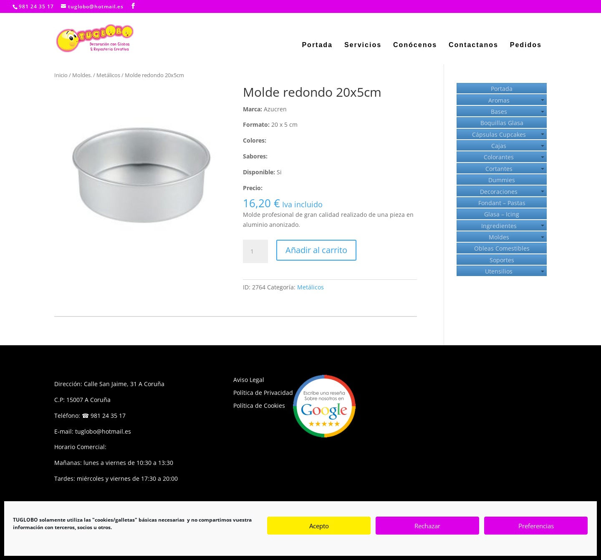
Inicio (61, 75)
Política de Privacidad (263, 393)
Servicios (362, 45)
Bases (499, 112)
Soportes (502, 260)
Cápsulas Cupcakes (499, 134)
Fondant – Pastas (501, 203)
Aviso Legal (248, 380)
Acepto (319, 526)
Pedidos (526, 45)
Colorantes (499, 157)
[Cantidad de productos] (255, 251)
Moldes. (82, 75)
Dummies (501, 180)
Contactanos (473, 45)
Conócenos (415, 45)
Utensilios (499, 271)
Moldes (499, 237)
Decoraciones (499, 192)
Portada (317, 45)
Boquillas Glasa (501, 123)
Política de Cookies (259, 405)
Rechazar (427, 526)
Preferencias (536, 526)
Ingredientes (499, 226)
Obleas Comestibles (502, 248)
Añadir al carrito (316, 250)
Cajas (498, 146)
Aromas (499, 100)
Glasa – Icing (501, 214)
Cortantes (499, 169)
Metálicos (108, 75)
